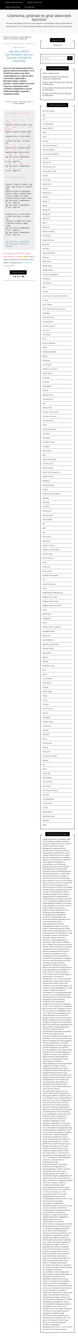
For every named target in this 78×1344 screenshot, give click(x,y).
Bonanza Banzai (48, 253)
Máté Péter (46, 614)
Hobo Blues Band (49, 429)
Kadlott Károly (47, 476)
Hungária (46, 446)
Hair (44, 403)
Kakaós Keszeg (48, 485)
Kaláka (45, 489)
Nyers (44, 674)
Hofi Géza (46, 433)
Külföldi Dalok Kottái (12, 7)
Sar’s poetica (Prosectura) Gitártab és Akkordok (57, 89)
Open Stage (47, 692)
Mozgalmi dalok (48, 631)
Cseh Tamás (47, 304)
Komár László (47, 554)
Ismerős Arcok (48, 464)
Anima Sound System (50, 154)
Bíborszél (46, 218)
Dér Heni (45, 330)
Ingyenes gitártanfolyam (14, 2)
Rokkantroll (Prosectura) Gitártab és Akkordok (56, 94)
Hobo (44, 425)
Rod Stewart (47, 743)
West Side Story (48, 816)
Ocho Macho (47, 679)
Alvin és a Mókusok (49, 145)
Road (44, 739)
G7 (15, 120)
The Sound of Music (50, 790)
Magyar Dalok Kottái (34, 2)
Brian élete (46, 261)
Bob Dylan (46, 236)
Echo (44, 339)
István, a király (47, 468)
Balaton (45, 188)
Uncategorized (48, 799)
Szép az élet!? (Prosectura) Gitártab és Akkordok (57, 83)
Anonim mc (46, 163)
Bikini (44, 223)
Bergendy (46, 214)
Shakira (45, 747)
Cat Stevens (47, 283)
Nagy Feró (46, 636)
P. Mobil (45, 704)
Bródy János (47, 266)
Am (29, 134)
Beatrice (45, 201)
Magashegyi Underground (52, 593)
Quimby (45, 730)
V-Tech (45, 808)
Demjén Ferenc (48, 326)
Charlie (45, 292)
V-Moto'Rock (47, 803)
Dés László (46, 335)
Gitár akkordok (29, 7)
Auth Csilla (46, 180)
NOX (44, 670)
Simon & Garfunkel (49, 756)
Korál (44, 562)
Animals (45, 158)
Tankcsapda (47, 778)
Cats (44, 287)
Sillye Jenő (46, 752)
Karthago (46, 502)
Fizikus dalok (47, 373)
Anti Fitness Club (48, 167)
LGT (43, 580)
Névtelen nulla (48, 666)
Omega (45, 687)
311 (43, 120)
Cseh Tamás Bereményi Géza (53, 309)
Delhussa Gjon (47, 322)
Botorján (45, 257)
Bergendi (46, 210)
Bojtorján (45, 244)
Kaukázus (46, 507)
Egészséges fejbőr (49, 352)
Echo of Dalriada (48, 343)
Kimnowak (46, 537)
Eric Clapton (47, 365)
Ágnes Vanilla (47, 128)
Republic (45, 734)
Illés (44, 455)
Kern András (47, 520)
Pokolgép (46, 717)
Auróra (45, 175)
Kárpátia (45, 498)
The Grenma (47, 782)
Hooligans (46, 438)
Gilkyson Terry (47, 395)
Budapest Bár (47, 270)
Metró (44, 623)
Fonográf (45, 378)
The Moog (46, 786)
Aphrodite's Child (49, 171)
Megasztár (46, 618)
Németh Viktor (48, 648)
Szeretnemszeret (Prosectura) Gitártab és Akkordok (55, 78)
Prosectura (46, 726)
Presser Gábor (47, 722)
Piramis (45, 713)
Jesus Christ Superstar (50, 472)
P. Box (44, 700)
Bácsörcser (46, 184)
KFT (44, 524)
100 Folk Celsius (48, 111)
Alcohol (45, 141)
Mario (44, 610)
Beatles (45, 197)
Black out (46, 227)
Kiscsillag (45, 541)
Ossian (44, 696)
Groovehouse (47, 399)
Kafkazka (45, 481)
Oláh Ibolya (46, 683)
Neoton (45, 657)
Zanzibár (45, 820)
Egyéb (44, 356)
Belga (44, 206)
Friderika (45, 382)
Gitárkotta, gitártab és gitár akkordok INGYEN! (39, 18)
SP (43, 765)
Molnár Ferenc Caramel (51, 627)
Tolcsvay (45, 795)
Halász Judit (47, 408)
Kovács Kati (46, 571)
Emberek (46, 360)
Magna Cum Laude (49, 597)
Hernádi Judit (47, 421)
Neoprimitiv (46, 653)
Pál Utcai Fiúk (47, 709)
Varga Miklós (47, 812)
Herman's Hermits (49, 416)
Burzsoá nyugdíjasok (50, 274)
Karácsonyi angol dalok (51, 494)
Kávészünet (46, 511)
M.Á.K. (44, 588)
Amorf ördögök (48, 150)
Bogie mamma (48, 240)
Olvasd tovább (18, 272)
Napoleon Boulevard (50, 644)
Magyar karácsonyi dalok (51, 606)
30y (43, 115)
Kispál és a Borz (48, 545)
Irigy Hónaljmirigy (49, 459)
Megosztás (57, 45)
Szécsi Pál (46, 773)
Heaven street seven (50, 412)
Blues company (48, 231)
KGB (44, 528)
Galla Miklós (46, 386)
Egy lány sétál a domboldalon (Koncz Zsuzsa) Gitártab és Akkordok (19, 56)
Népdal (45, 661)
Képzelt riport (47, 515)
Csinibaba (46, 313)
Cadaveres (46, 279)
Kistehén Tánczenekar (51, 550)
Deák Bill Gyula (48, 317)
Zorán (44, 825)
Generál (45, 390)
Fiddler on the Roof (49, 369)
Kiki (43, 532)
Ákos (44, 132)
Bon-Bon (46, 249)
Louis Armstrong (48, 584)
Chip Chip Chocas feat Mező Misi (54, 296)
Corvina (45, 300)
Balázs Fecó (47, 193)
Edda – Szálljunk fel (50, 73)
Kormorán (46, 567)
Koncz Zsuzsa (19, 47)
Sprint (44, 769)
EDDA (44, 347)
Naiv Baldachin (48, 640)
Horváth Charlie (48, 442)
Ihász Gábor (47, 451)
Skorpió (45, 760)
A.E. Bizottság (47, 124)
